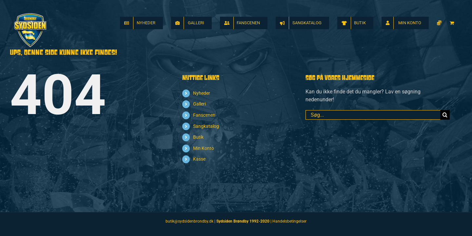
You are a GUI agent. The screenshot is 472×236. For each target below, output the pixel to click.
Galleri (199, 104)
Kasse (199, 159)
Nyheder (201, 93)
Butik (198, 137)
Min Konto (203, 148)
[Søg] (445, 115)
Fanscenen (204, 115)
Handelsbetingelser (289, 221)
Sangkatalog (206, 126)
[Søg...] (372, 115)
